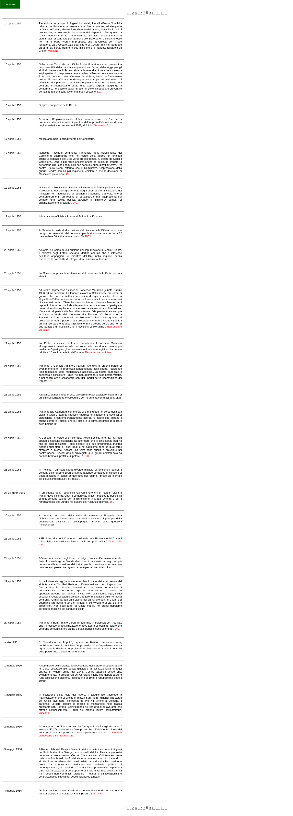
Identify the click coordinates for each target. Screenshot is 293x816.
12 (162, 13)
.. (166, 13)
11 (158, 13)
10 (153, 13)
